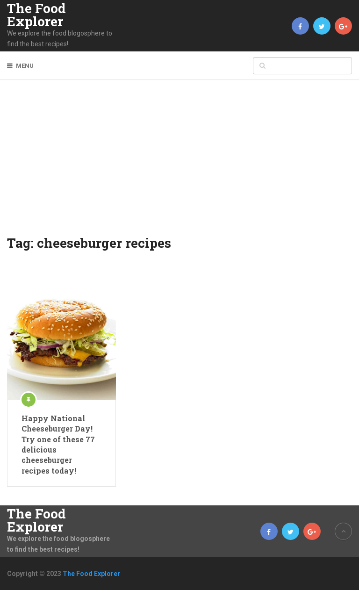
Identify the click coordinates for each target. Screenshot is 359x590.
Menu (25, 65)
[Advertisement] (179, 163)
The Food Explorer (36, 15)
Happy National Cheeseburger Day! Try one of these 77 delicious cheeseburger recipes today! (58, 444)
